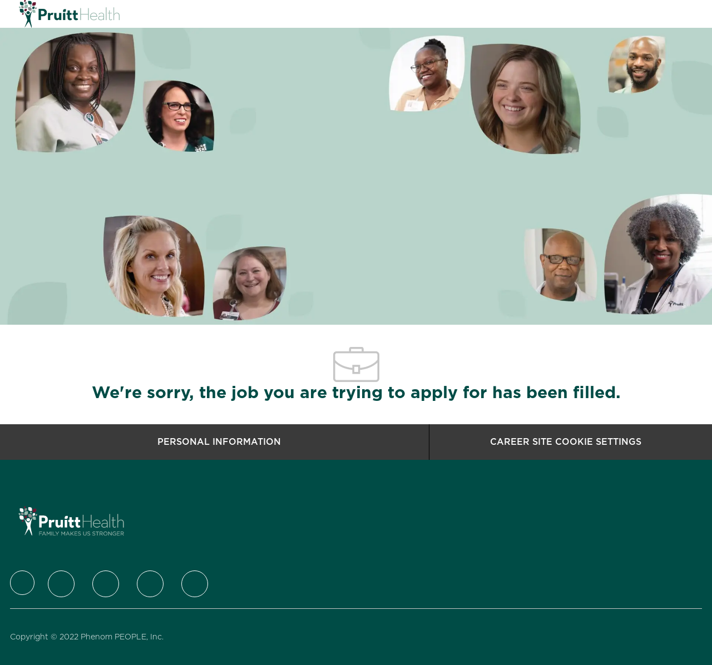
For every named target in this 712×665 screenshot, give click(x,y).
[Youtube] (194, 583)
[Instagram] (150, 583)
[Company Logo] (47, 14)
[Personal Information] (219, 442)
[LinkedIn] (105, 583)
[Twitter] (61, 583)
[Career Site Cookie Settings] (565, 442)
